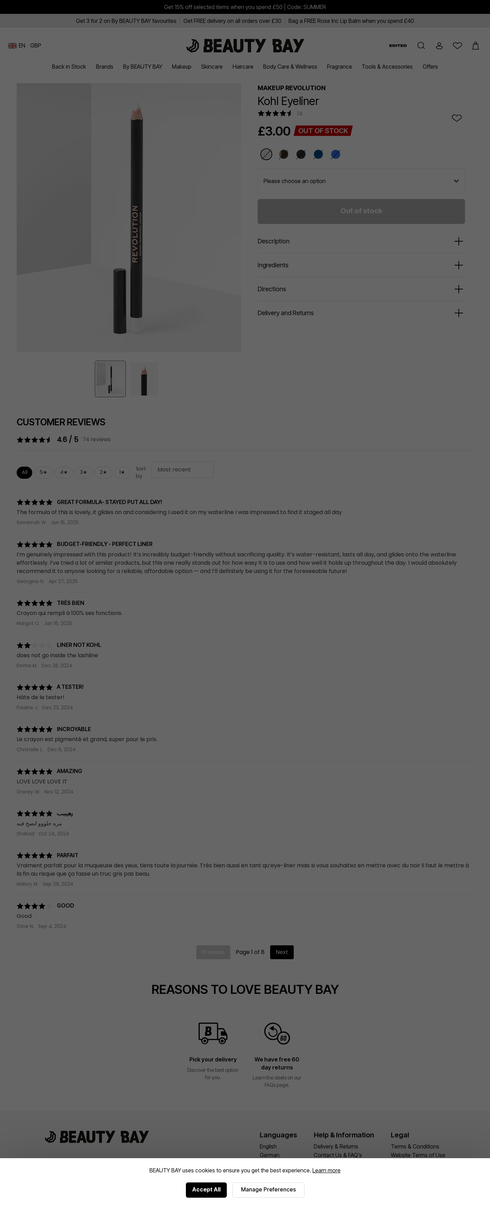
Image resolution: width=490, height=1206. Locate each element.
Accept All (206, 1189)
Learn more (326, 1170)
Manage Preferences (268, 1189)
